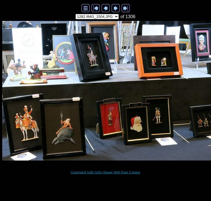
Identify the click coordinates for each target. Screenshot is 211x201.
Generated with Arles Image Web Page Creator (105, 172)
